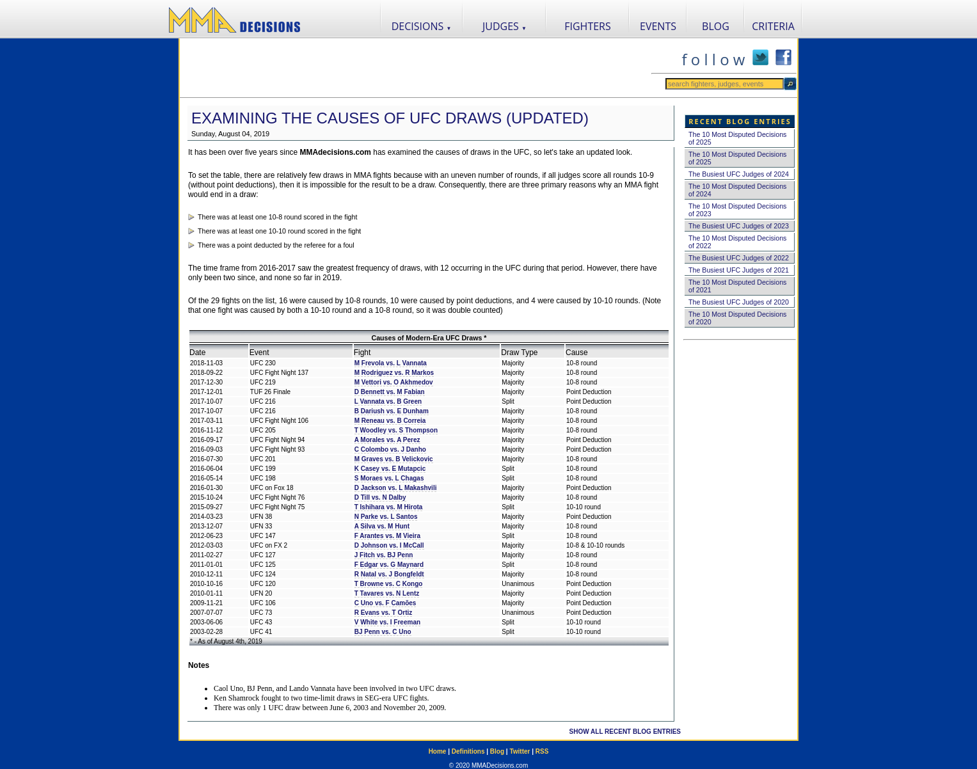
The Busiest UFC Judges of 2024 (738, 174)
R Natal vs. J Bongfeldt (389, 574)
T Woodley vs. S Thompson (396, 430)
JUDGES (504, 26)
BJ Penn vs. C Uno (382, 631)
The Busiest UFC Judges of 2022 (738, 258)
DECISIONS (422, 26)
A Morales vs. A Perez (387, 439)
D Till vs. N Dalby (380, 497)
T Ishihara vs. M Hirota (388, 507)
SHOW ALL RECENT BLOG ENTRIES (625, 731)
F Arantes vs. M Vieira (387, 535)
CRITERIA (773, 26)
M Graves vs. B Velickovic (393, 459)
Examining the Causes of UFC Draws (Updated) (390, 118)
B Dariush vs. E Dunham (391, 411)
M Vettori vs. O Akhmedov (393, 382)
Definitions (468, 751)
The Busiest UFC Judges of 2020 (738, 302)
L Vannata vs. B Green (388, 401)
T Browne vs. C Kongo (388, 583)
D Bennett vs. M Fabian (389, 391)
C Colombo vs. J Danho (390, 449)
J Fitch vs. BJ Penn (383, 555)
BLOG (715, 26)
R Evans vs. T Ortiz (383, 612)
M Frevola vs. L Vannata (390, 363)
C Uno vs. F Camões (385, 602)
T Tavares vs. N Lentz (387, 593)
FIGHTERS (587, 26)
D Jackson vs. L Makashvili (395, 487)
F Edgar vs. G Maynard (389, 564)
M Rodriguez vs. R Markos (394, 372)
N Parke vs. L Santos (386, 516)
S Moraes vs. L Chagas (389, 478)
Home (438, 751)
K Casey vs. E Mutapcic (390, 468)
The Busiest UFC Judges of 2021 (738, 270)
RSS (542, 751)
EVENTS (658, 26)
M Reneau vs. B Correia (390, 420)
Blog (497, 751)
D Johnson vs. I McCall (389, 545)
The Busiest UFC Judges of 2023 (738, 226)
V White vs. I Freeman (387, 622)
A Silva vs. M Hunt (381, 526)
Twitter (519, 751)
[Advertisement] (415, 68)
